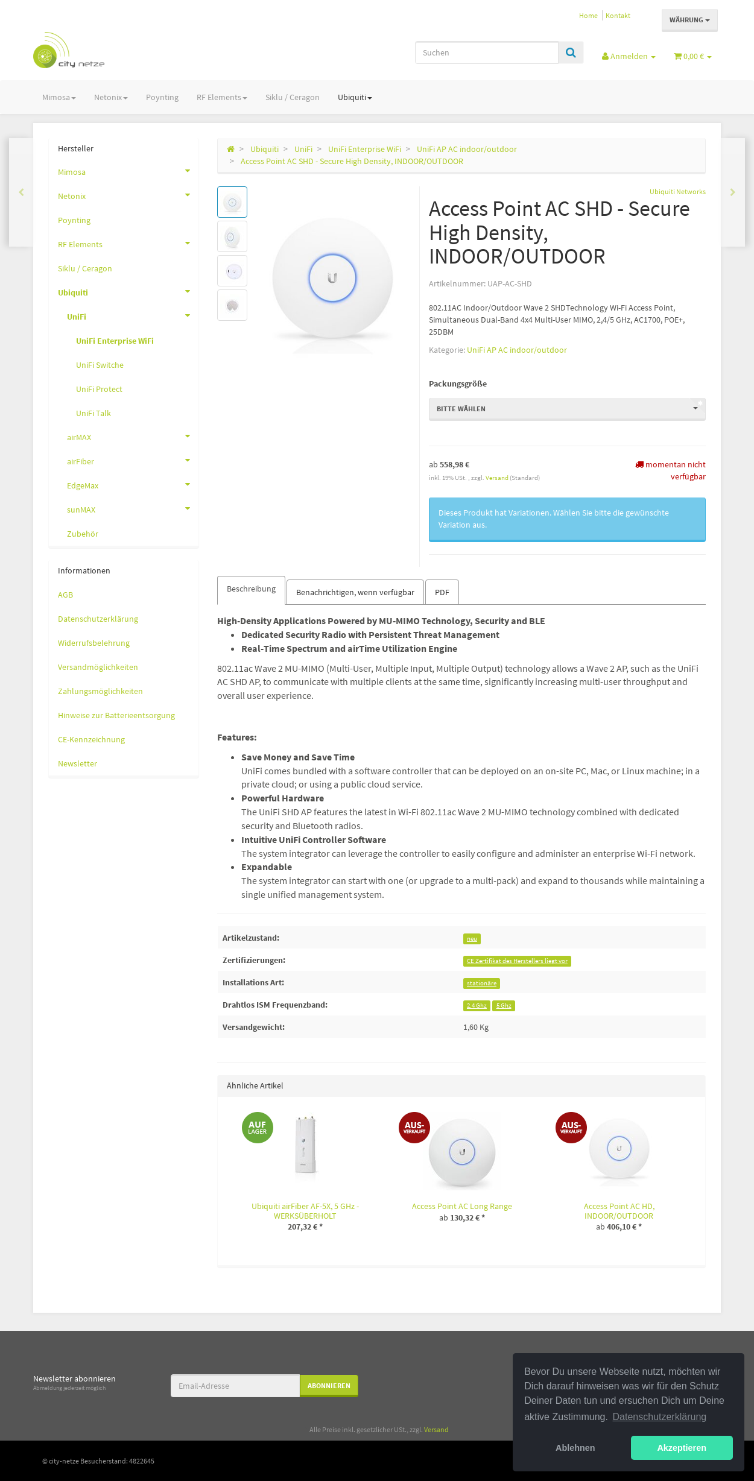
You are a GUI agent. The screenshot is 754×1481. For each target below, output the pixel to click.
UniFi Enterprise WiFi (115, 340)
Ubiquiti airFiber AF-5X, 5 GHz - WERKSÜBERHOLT (305, 1210)
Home (588, 15)
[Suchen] (487, 52)
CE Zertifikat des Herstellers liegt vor (517, 961)
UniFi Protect (99, 389)
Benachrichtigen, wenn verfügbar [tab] (355, 592)
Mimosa (59, 97)
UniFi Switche (100, 364)
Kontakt (618, 15)
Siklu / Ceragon (292, 97)
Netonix (111, 97)
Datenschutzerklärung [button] (660, 1417)
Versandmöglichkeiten (98, 667)
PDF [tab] (442, 592)
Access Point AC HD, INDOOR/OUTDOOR (619, 1210)
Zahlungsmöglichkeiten (100, 691)
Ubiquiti (355, 97)
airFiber (132, 460)
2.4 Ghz (477, 1005)
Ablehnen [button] (575, 1448)
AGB (65, 594)
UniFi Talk (93, 413)
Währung (690, 19)
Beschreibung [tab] (251, 588)
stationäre (481, 983)
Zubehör (82, 533)
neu (472, 939)
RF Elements (222, 97)
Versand (498, 477)
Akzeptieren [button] (681, 1448)
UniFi (132, 315)
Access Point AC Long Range (462, 1206)
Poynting (162, 97)
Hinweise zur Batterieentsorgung (116, 715)
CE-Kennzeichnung (91, 739)
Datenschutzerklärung (98, 618)
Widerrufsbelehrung (94, 642)
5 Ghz (504, 1005)
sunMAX (132, 508)
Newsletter (77, 763)
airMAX (132, 436)
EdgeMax (132, 484)
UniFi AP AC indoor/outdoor (517, 349)
